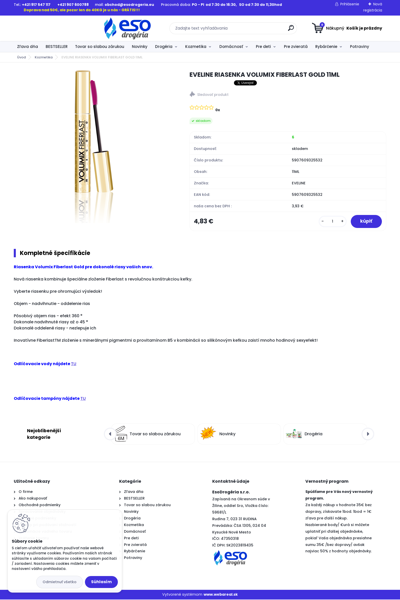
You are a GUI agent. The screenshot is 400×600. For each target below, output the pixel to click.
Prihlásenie (349, 4)
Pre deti (263, 46)
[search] (250, 30)
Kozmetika (195, 46)
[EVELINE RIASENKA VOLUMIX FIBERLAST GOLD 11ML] (93, 146)
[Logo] (45, 28)
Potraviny (359, 46)
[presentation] (110, 434)
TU (73, 364)
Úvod (21, 57)
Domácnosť (231, 46)
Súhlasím (101, 582)
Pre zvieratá (296, 46)
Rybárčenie (326, 46)
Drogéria (163, 46)
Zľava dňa (27, 46)
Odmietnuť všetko (60, 581)
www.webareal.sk (221, 595)
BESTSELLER (57, 46)
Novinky (139, 46)
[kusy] (331, 221)
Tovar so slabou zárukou (99, 46)
